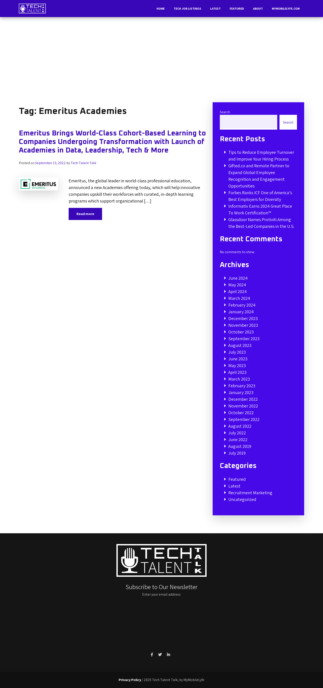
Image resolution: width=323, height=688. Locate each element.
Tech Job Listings (187, 9)
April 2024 (237, 291)
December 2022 (243, 399)
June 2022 (237, 439)
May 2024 (237, 285)
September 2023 (244, 339)
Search (225, 112)
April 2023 (237, 372)
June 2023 (237, 359)
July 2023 (237, 352)
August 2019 (239, 446)
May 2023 (237, 365)
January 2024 (241, 312)
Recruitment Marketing (250, 493)
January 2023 (240, 392)
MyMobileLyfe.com (286, 9)
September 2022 (244, 419)
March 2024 (239, 298)
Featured (237, 9)
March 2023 (239, 379)
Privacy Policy (130, 679)
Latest (215, 9)
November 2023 (243, 325)
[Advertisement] (161, 61)
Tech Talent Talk (83, 163)
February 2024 (241, 305)
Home (161, 9)
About (258, 9)
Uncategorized (242, 499)
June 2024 (238, 278)
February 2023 (241, 386)
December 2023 (243, 318)
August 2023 (239, 345)
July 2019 (237, 453)
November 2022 (243, 406)
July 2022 (237, 433)
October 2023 (241, 332)
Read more (85, 213)
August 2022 (239, 426)
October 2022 (241, 413)
